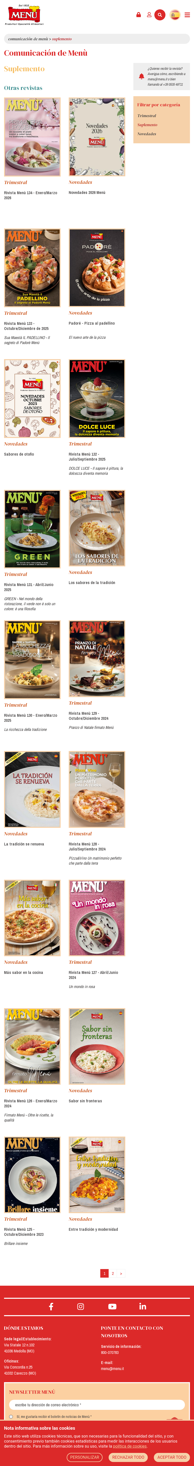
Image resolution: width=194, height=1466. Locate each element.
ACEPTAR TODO (171, 1457)
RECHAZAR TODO (128, 1457)
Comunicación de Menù (28, 39)
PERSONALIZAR (84, 1457)
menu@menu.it (157, 79)
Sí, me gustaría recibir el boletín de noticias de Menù (53, 1416)
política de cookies (130, 1446)
